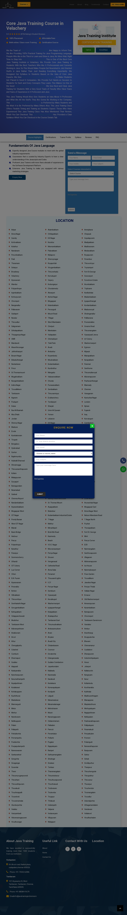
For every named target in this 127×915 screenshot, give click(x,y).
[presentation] (53, 485)
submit (40, 494)
